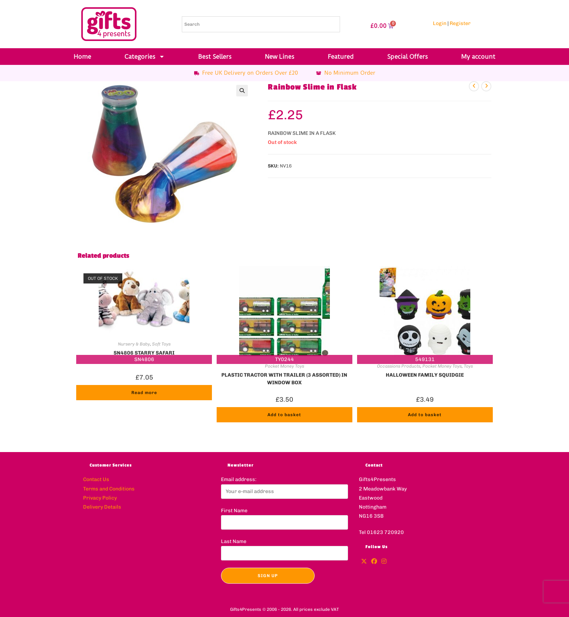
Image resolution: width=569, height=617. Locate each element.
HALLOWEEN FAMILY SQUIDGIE (425, 375)
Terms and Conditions (109, 489)
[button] (242, 90)
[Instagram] (383, 561)
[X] (364, 561)
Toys (468, 366)
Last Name (233, 541)
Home (82, 56)
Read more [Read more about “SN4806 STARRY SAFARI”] (144, 392)
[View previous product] (474, 86)
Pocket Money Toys (284, 366)
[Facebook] (374, 561)
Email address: (239, 479)
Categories (144, 56)
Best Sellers (215, 56)
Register (460, 23)
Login (439, 23)
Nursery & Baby (134, 344)
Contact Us (96, 479)
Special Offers (407, 56)
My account (478, 56)
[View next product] (486, 86)
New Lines (279, 56)
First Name (234, 511)
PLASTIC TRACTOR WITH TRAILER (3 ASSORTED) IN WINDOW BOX (284, 378)
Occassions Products (398, 366)
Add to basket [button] (284, 414)
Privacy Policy (100, 498)
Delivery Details (102, 507)
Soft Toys (161, 344)
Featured (341, 56)
